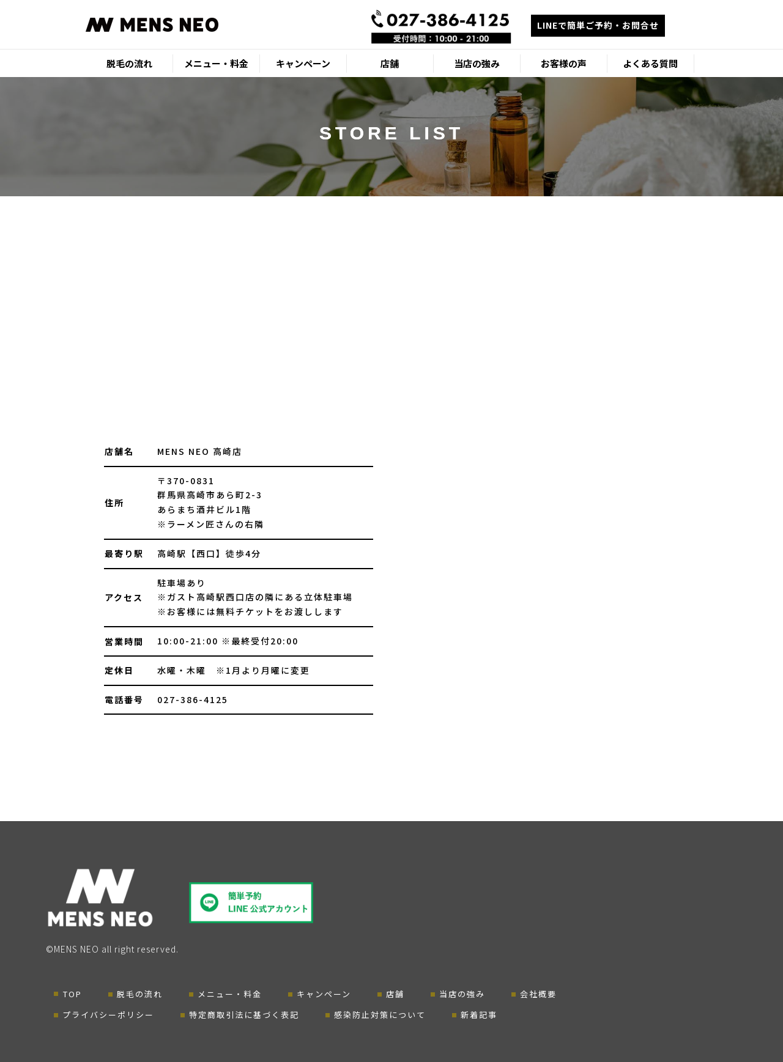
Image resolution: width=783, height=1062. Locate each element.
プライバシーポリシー (108, 1014)
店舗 (389, 63)
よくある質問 (650, 63)
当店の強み (477, 63)
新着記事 (479, 1014)
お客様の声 (564, 63)
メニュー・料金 (216, 63)
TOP (72, 994)
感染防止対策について (380, 1014)
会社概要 (538, 994)
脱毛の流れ (129, 63)
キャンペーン (303, 63)
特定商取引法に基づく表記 (244, 1014)
